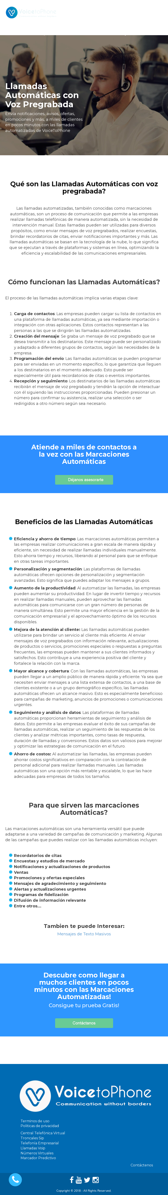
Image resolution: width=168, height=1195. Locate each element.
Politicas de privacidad (40, 1126)
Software (85, 34)
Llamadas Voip (33, 1148)
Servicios (61, 34)
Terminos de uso (35, 1121)
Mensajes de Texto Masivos (84, 934)
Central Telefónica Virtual (43, 1133)
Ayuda (128, 34)
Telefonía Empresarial (40, 1143)
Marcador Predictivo (38, 1158)
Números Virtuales (37, 1153)
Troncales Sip (32, 1138)
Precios (108, 34)
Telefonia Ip (36, 34)
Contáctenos (151, 34)
